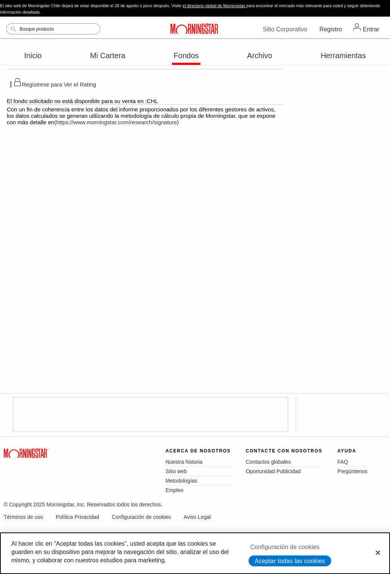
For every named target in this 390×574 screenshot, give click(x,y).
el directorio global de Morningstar (214, 5)
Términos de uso (23, 517)
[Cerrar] (378, 552)
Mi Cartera (107, 55)
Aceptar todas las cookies (290, 560)
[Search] (53, 28)
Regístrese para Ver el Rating (59, 84)
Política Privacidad (77, 517)
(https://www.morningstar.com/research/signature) (116, 122)
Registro (330, 29)
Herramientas (343, 55)
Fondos (186, 55)
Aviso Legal (197, 517)
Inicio (33, 55)
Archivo (259, 55)
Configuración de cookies (141, 517)
